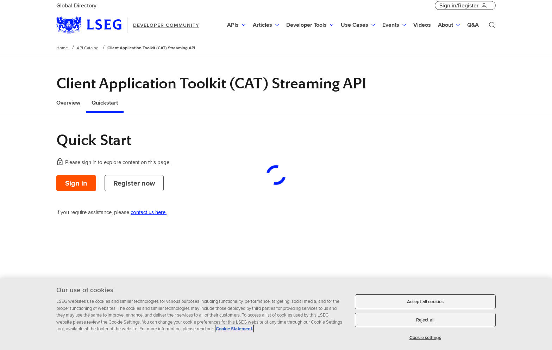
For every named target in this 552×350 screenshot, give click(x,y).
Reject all (425, 320)
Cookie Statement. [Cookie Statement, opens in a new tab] (234, 328)
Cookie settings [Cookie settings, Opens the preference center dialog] (425, 337)
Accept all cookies (425, 301)
